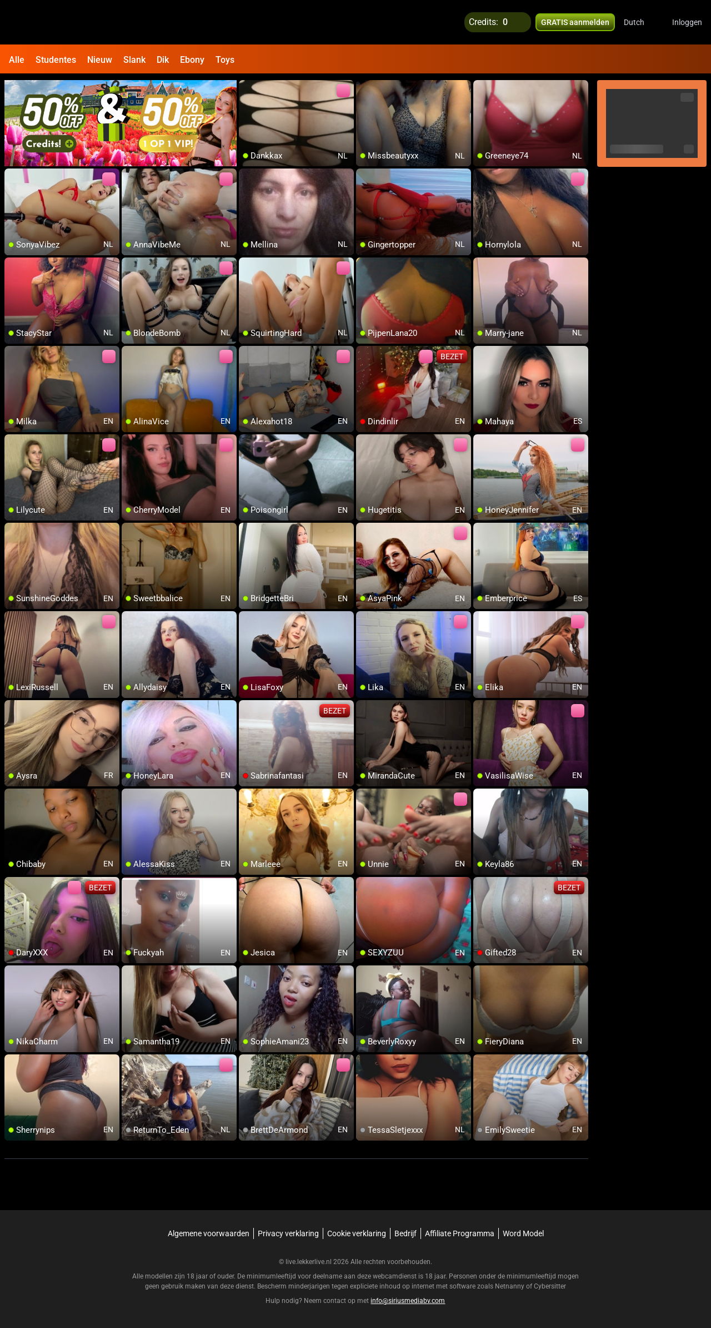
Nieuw (99, 59)
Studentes (56, 59)
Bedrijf (405, 1233)
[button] (641, 22)
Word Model (523, 1233)
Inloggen (687, 22)
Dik (163, 59)
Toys (225, 59)
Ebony (192, 59)
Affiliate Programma (459, 1233)
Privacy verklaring (288, 1233)
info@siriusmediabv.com (407, 1301)
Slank (134, 59)
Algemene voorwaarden (208, 1233)
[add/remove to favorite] (248, 89)
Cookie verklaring (356, 1233)
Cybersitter (550, 1286)
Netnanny (510, 1286)
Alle (16, 59)
